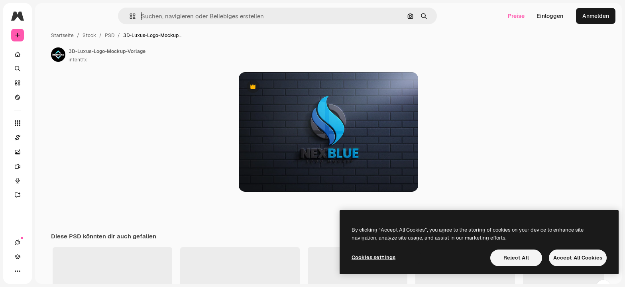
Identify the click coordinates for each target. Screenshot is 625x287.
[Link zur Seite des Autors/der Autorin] (119, 54)
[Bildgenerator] (48, 151)
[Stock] (48, 83)
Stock (150, 35)
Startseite (123, 35)
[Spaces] (48, 137)
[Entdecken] (48, 97)
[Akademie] (32, 271)
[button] (160, 16)
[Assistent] (48, 195)
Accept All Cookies (577, 257)
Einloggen (550, 16)
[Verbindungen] (17, 271)
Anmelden (595, 16)
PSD (170, 35)
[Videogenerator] (48, 166)
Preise (516, 16)
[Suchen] (48, 68)
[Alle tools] (48, 123)
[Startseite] (48, 54)
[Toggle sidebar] (78, 16)
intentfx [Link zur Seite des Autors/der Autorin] (138, 60)
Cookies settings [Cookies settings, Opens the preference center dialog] (373, 257)
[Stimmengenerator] (48, 180)
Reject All (516, 257)
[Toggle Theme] (46, 271)
